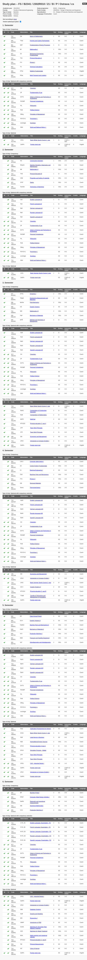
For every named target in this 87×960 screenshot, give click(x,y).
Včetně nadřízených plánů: (11, 21)
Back (84, 3)
